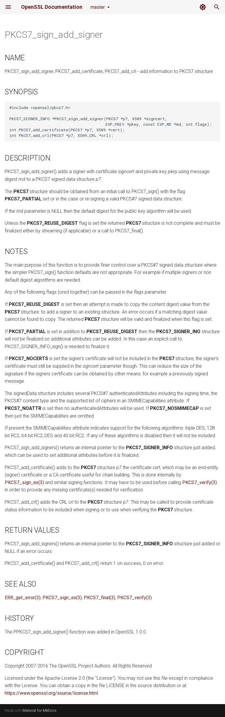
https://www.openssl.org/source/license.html (51, 693)
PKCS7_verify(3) (199, 482)
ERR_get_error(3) (22, 597)
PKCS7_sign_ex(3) (24, 482)
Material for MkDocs (40, 710)
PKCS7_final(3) (99, 597)
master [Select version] (98, 7)
